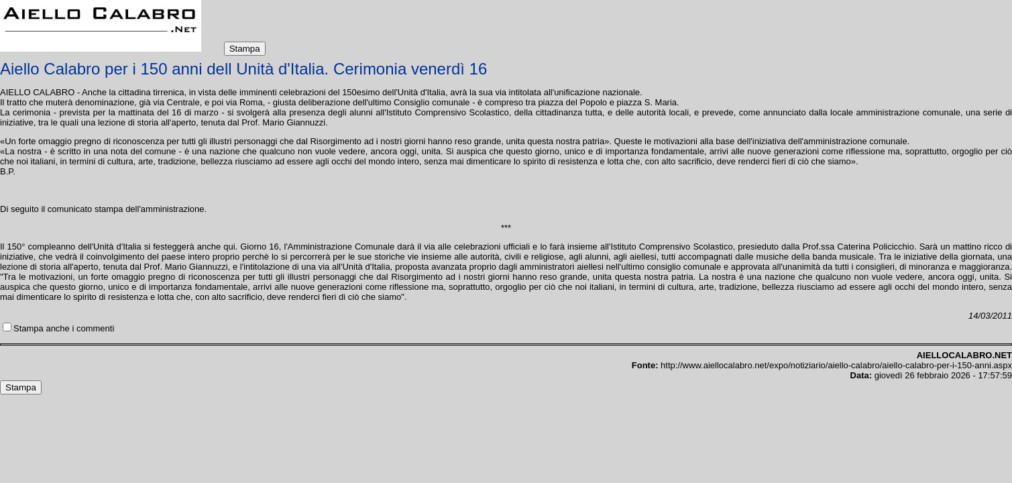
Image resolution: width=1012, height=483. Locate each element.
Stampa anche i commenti (63, 328)
